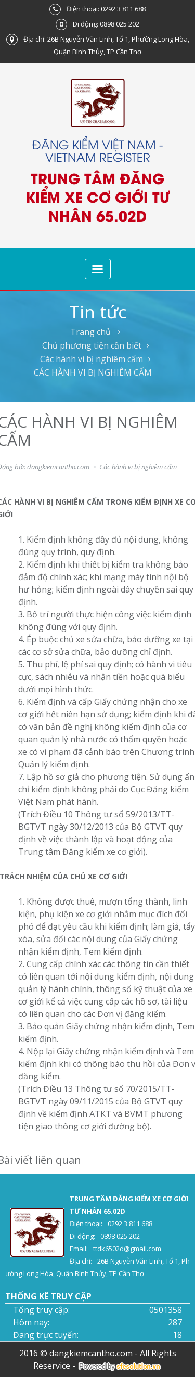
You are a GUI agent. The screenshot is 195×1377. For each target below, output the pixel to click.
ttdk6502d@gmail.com (127, 1248)
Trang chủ (90, 332)
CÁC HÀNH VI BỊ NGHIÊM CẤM (93, 372)
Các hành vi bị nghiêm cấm (91, 359)
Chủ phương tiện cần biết (91, 345)
